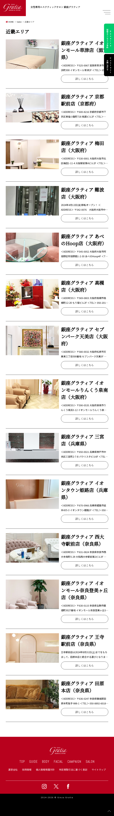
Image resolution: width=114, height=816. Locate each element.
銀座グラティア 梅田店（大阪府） (82, 147)
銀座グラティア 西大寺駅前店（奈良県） (82, 540)
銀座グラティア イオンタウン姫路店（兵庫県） (84, 490)
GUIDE (33, 762)
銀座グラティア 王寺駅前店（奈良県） (82, 640)
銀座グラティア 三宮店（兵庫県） (82, 440)
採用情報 (26, 769)
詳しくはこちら (84, 79)
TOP (22, 762)
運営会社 (13, 769)
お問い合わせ (109, 65)
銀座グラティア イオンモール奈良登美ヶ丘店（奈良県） (84, 590)
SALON (90, 762)
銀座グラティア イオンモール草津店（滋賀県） (84, 50)
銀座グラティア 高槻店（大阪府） (82, 286)
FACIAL (58, 762)
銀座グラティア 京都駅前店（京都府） (82, 100)
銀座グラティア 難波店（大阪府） (82, 193)
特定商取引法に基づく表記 (73, 769)
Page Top (109, 811)
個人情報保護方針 (45, 769)
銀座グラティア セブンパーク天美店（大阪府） (84, 336)
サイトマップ (99, 769)
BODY (45, 762)
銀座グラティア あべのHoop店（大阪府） (84, 240)
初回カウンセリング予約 (109, 38)
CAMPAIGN (74, 762)
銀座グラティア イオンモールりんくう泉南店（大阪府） (84, 389)
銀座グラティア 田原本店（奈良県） (82, 687)
